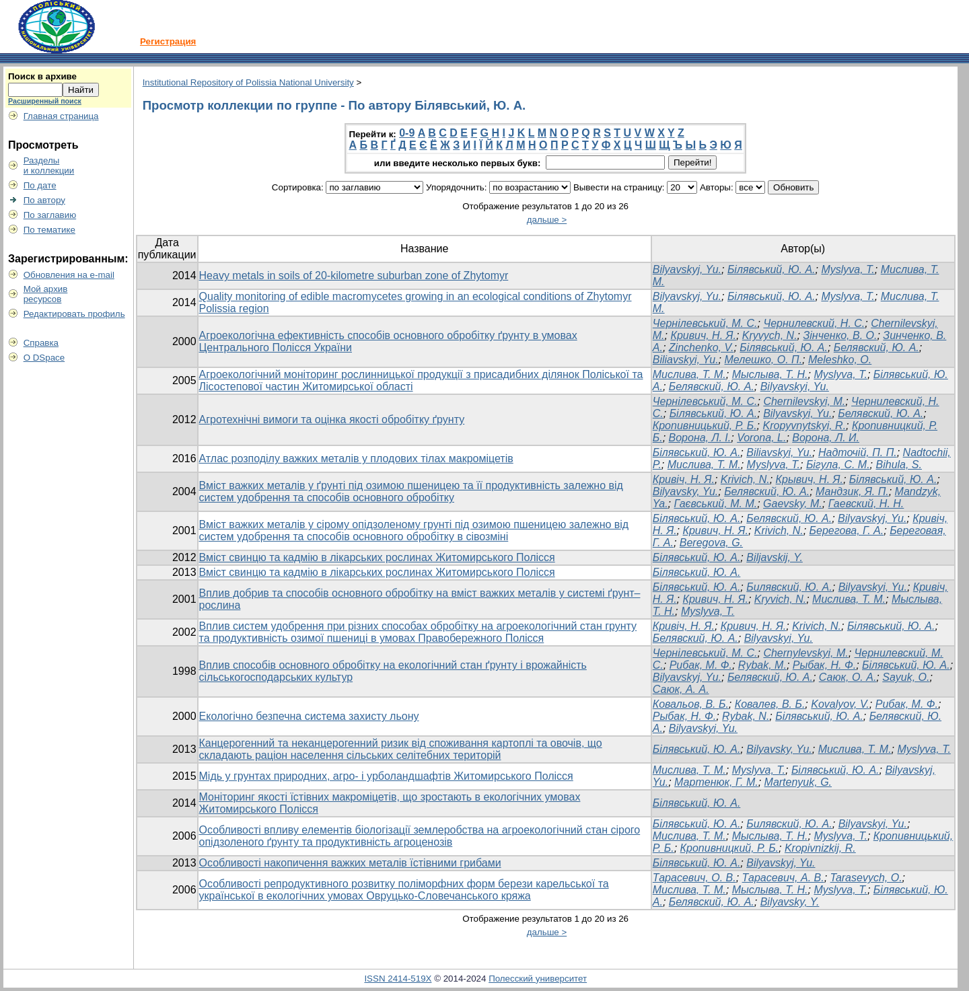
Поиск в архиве (42, 76)
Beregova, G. (711, 542)
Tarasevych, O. (866, 877)
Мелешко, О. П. (763, 359)
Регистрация (168, 41)
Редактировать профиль (74, 314)
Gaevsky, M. (792, 503)
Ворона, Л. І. (700, 437)
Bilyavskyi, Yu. (794, 386)
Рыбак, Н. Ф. (824, 665)
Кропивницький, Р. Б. (705, 425)
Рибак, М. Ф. (701, 665)
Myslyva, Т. (840, 374)
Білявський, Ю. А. (771, 269)
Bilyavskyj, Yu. (687, 269)
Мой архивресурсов (46, 294)
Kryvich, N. (780, 599)
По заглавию (50, 215)
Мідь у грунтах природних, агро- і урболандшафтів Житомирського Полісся (386, 776)
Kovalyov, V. (840, 704)
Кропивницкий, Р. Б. (729, 848)
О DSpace (44, 358)
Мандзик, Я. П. (852, 491)
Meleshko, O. (839, 359)
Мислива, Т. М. (689, 374)
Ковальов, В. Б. (691, 704)
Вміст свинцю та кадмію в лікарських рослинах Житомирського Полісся (377, 557)
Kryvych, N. (769, 335)
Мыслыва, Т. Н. (770, 374)
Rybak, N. (745, 716)
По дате (40, 185)
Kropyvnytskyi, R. (804, 425)
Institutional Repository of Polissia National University (248, 82)
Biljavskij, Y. (774, 557)
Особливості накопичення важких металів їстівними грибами (350, 863)
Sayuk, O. (905, 677)
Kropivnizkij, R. (820, 848)
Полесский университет (538, 979)
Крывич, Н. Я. (809, 479)
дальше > (547, 220)
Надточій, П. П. (857, 452)
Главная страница (61, 116)
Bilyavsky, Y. (790, 902)
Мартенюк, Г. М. (716, 782)
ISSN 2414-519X (397, 979)
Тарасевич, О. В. (694, 877)
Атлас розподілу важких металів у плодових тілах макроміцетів (356, 458)
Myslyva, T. (847, 269)
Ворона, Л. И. (825, 437)
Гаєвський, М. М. (716, 503)
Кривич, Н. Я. (702, 335)
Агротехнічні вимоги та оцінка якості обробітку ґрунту (332, 419)
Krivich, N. (745, 479)
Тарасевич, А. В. (783, 877)
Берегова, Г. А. (847, 530)
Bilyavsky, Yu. (686, 491)
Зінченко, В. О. (840, 335)
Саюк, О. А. (848, 677)
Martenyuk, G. (798, 782)
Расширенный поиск (44, 101)
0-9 (407, 133)
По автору (44, 200)
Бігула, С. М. (838, 464)
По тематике (49, 230)
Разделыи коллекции (49, 165)
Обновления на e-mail (69, 275)
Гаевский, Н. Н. (866, 503)
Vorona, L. (761, 437)
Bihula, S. (899, 464)
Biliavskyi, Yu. (686, 359)
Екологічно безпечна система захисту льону (309, 716)
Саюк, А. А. (681, 689)
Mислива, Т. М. (689, 770)
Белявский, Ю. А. (876, 347)
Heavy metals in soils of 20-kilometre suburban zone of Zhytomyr (354, 275)
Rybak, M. (762, 665)
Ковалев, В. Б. (770, 704)
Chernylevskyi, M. (805, 653)
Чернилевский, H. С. (814, 323)
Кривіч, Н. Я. (684, 479)
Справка (41, 343)
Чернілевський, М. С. (705, 323)
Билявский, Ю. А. (789, 587)
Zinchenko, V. (701, 347)
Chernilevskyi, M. (804, 401)
